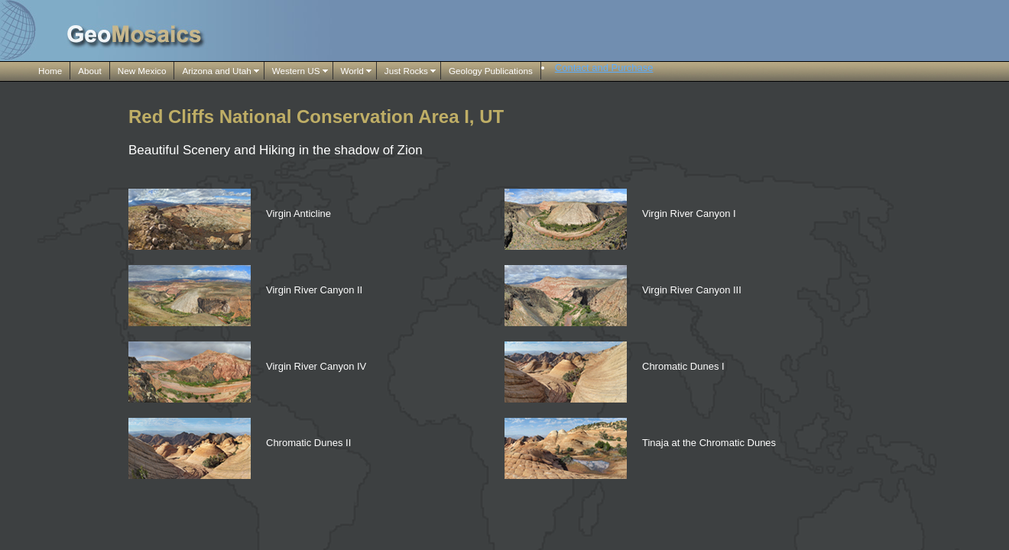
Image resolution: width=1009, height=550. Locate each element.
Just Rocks (406, 71)
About (90, 71)
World (352, 71)
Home (50, 71)
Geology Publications (491, 71)
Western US (296, 71)
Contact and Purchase (604, 67)
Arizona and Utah (216, 71)
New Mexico (142, 71)
